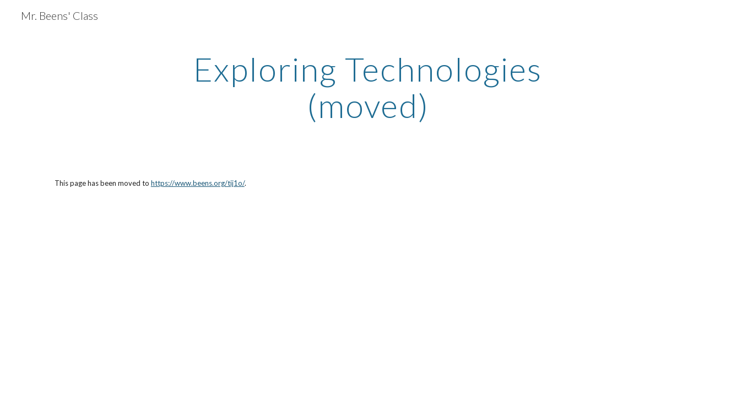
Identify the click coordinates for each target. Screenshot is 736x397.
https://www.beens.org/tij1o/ (198, 183)
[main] (368, 87)
